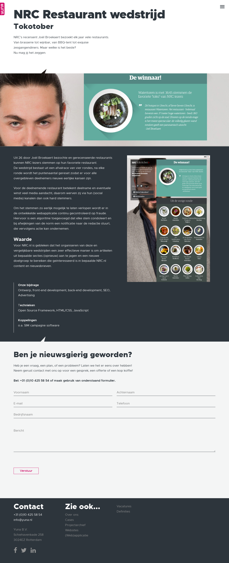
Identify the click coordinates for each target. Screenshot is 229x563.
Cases (69, 520)
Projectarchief (75, 525)
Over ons (71, 515)
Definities (123, 511)
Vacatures (124, 506)
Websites (71, 530)
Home (2, 9)
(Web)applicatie (76, 535)
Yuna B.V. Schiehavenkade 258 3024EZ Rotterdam (28, 535)
